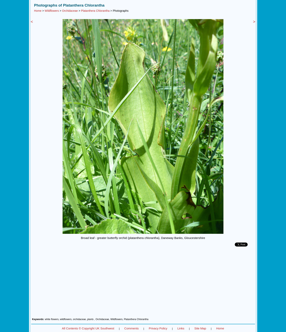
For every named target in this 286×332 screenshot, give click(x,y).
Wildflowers (52, 10)
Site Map (200, 328)
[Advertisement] (143, 284)
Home (38, 10)
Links (180, 328)
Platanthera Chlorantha (95, 10)
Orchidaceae (70, 10)
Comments (131, 328)
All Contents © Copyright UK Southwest (88, 328)
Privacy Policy (158, 328)
